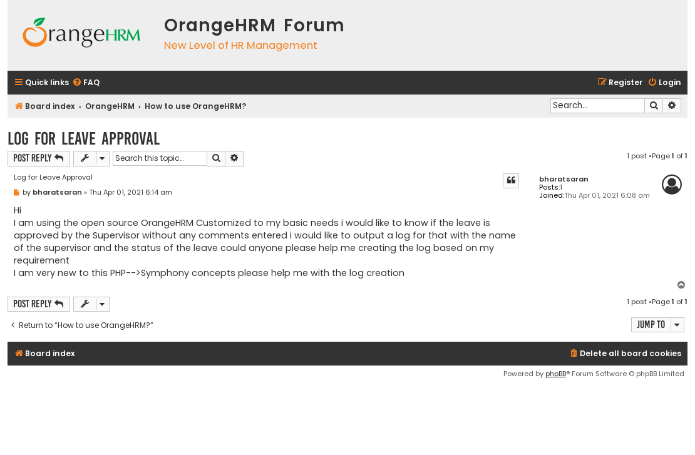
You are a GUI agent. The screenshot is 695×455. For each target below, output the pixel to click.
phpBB (555, 374)
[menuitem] (86, 82)
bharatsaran (564, 179)
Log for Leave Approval (84, 138)
